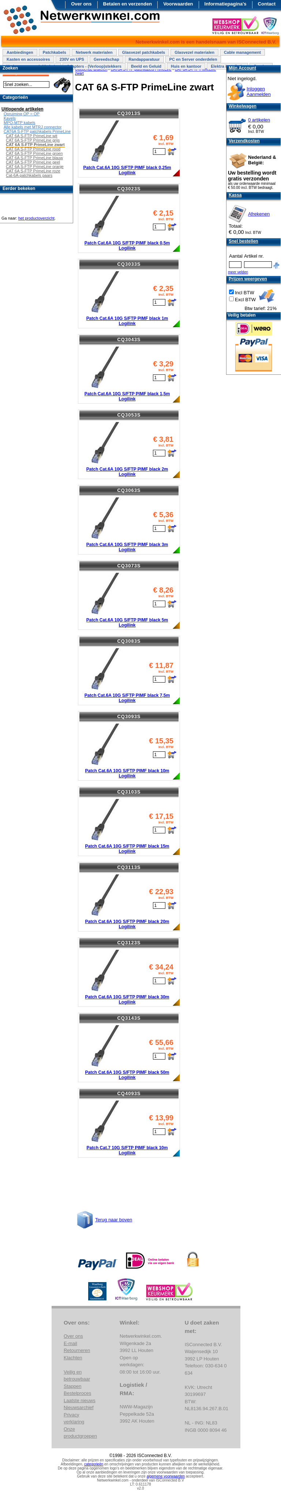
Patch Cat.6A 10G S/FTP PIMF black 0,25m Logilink (127, 170)
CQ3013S (128, 113)
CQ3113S (128, 867)
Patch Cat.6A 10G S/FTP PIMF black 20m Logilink (127, 924)
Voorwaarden (178, 4)
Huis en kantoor (186, 66)
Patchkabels (54, 52)
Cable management (242, 52)
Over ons (81, 4)
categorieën (93, 1464)
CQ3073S (128, 565)
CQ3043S (128, 339)
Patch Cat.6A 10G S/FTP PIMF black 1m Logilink (127, 321)
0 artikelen (259, 120)
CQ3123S (128, 942)
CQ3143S (128, 1018)
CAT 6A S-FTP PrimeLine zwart (35, 144)
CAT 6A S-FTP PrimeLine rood (33, 149)
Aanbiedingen (20, 52)
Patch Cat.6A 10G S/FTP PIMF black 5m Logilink (127, 622)
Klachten (73, 1357)
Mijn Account (242, 68)
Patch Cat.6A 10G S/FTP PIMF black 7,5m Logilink (127, 698)
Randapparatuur (144, 59)
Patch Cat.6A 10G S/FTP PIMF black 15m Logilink (127, 849)
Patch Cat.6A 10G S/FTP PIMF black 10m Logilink (127, 773)
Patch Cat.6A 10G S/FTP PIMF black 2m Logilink (127, 472)
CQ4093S (128, 1093)
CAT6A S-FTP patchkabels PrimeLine (37, 131)
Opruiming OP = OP (22, 114)
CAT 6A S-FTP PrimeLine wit (31, 136)
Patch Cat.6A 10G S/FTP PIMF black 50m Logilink (127, 1075)
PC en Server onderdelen (193, 59)
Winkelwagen (242, 106)
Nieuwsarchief (79, 1407)
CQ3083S (128, 641)
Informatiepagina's (226, 4)
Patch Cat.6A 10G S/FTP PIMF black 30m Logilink (127, 999)
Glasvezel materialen (194, 52)
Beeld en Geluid (146, 66)
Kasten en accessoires (28, 59)
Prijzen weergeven (248, 278)
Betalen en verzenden (127, 4)
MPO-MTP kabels (19, 122)
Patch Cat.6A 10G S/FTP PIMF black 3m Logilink (127, 547)
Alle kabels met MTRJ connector (32, 127)
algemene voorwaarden (166, 1476)
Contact (267, 4)
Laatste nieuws (79, 1400)
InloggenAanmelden (259, 91)
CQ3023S (128, 188)
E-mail (70, 1343)
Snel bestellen (243, 241)
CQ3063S (128, 490)
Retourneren (77, 1350)
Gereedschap (106, 59)
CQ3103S (128, 792)
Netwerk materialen (94, 52)
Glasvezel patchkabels (143, 52)
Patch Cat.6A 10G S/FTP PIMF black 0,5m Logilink (127, 245)
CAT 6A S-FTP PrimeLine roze (33, 171)
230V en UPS (72, 59)
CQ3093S (128, 716)
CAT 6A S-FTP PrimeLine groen (34, 153)
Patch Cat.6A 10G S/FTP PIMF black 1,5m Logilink (127, 396)
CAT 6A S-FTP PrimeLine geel (33, 162)
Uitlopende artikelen (22, 109)
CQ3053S (128, 415)
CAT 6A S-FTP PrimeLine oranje (35, 166)
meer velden (238, 272)
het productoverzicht (36, 218)
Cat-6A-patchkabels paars (29, 175)
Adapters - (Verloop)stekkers (94, 66)
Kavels (10, 118)
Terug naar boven (113, 1219)
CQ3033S (128, 264)
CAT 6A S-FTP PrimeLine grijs (33, 140)
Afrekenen (259, 214)
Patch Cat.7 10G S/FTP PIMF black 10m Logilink (127, 1150)
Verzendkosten (244, 140)
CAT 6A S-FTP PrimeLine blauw (34, 158)
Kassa (235, 195)
